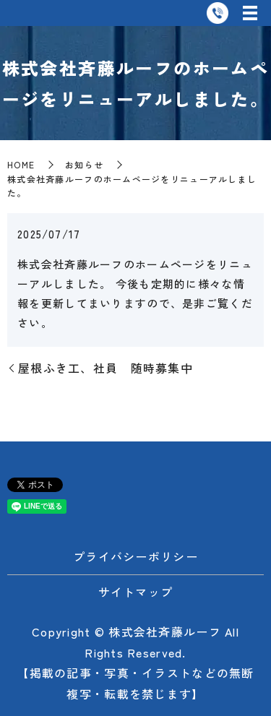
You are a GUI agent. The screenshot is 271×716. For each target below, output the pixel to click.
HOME (21, 164)
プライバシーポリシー (135, 556)
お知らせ (84, 164)
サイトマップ (135, 591)
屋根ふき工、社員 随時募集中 (105, 367)
